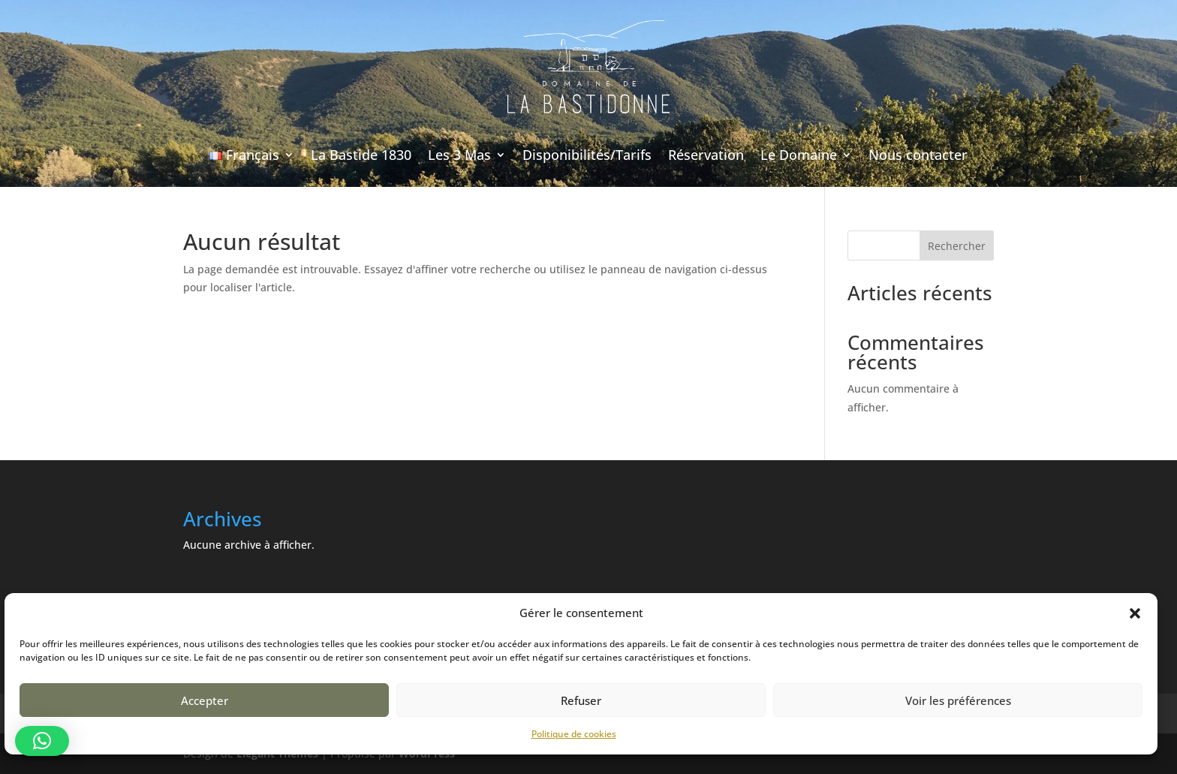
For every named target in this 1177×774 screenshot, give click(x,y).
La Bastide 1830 (361, 155)
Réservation (706, 155)
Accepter (204, 700)
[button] (1134, 613)
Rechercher (957, 246)
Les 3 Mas (459, 155)
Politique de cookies (573, 733)
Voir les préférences (958, 700)
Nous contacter (918, 155)
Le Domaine (798, 155)
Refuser (581, 700)
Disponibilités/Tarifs (587, 155)
